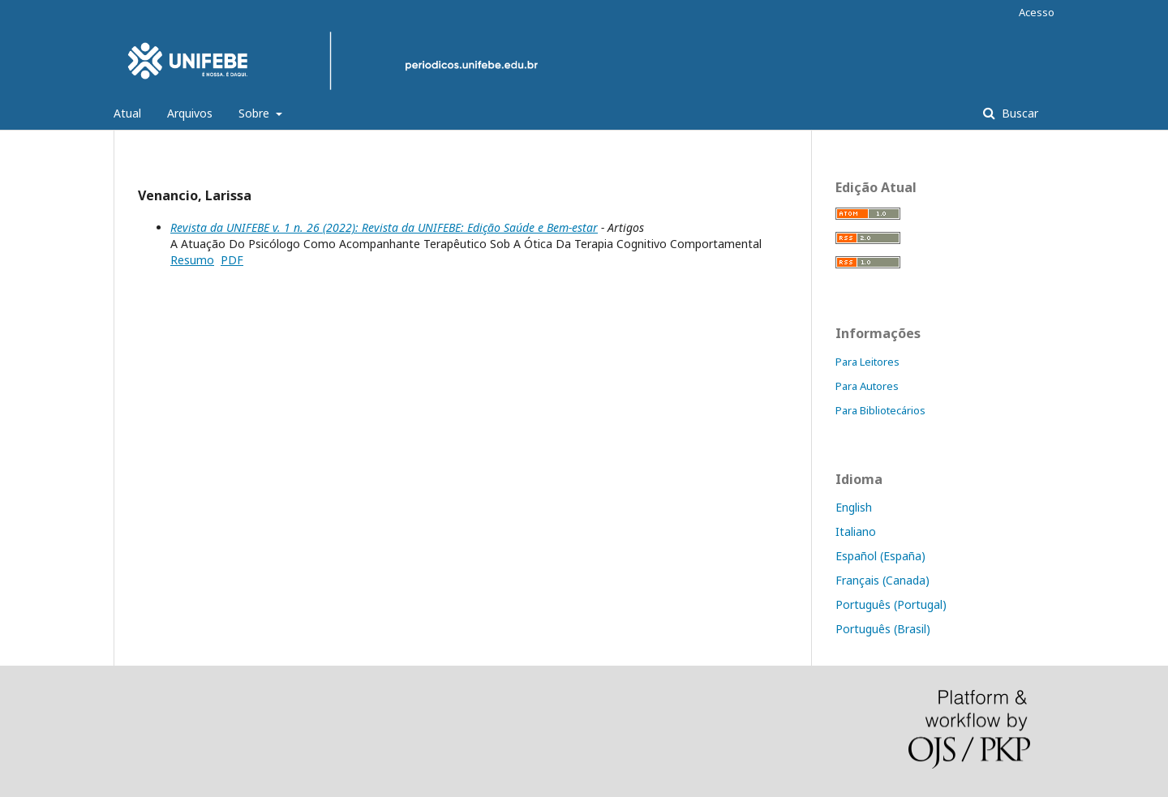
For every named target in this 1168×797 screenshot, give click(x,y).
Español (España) (880, 555)
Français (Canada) (882, 580)
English (853, 507)
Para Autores (867, 386)
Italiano (855, 531)
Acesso (1036, 12)
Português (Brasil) (882, 628)
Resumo (192, 260)
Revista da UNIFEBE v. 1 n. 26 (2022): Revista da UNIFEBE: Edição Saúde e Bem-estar (384, 227)
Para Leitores (867, 361)
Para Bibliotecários (880, 410)
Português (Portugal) (891, 604)
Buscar (1018, 113)
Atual (127, 113)
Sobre (255, 113)
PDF (232, 260)
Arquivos (190, 113)
